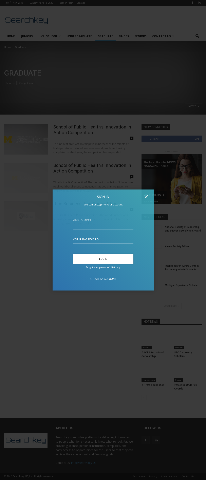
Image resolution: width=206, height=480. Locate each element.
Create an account (103, 279)
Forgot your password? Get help (103, 267)
